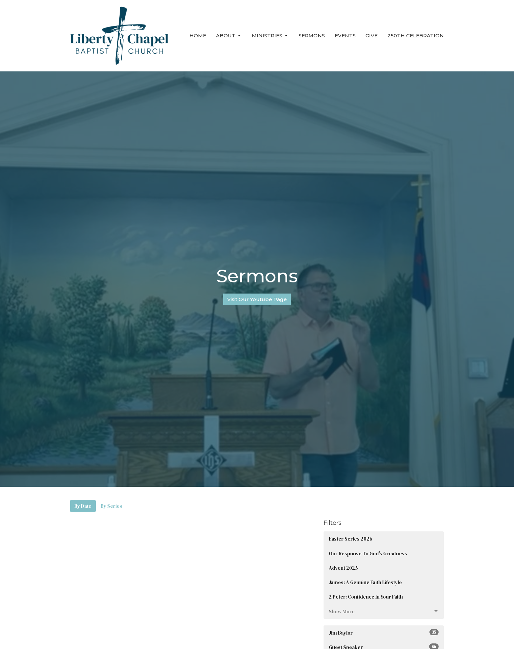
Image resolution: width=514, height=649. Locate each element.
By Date (82, 506)
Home (197, 35)
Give (372, 35)
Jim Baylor (384, 632)
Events (345, 35)
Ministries (270, 35)
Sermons (312, 35)
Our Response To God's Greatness (368, 553)
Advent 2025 (343, 567)
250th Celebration (415, 35)
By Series (111, 506)
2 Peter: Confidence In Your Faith (366, 596)
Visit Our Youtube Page (257, 299)
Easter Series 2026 (350, 538)
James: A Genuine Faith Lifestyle (365, 582)
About (229, 35)
